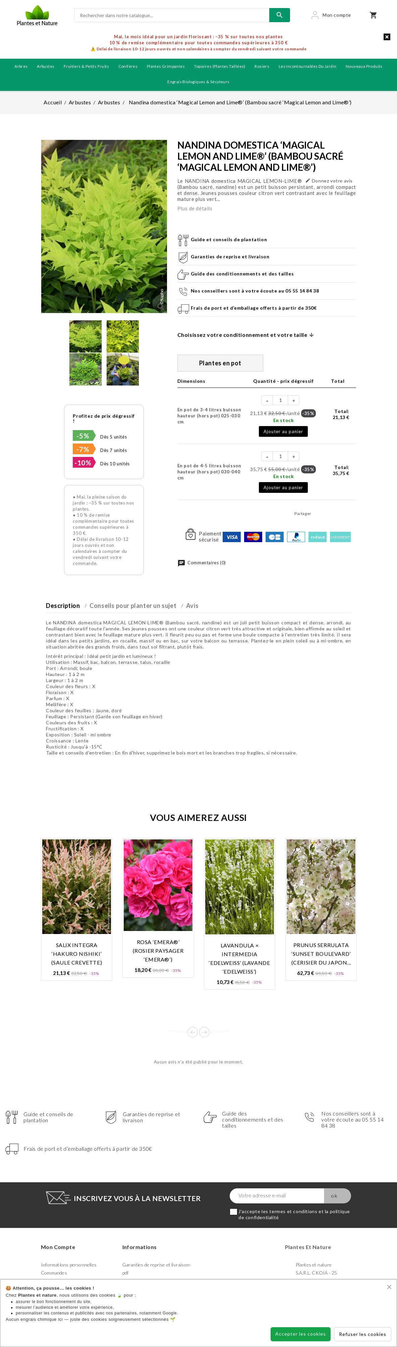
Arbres (20, 66)
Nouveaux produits (364, 66)
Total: (341, 414)
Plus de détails (195, 208)
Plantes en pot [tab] (220, 363)
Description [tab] (63, 605)
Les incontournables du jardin (308, 66)
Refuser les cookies (362, 1334)
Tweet (333, 513)
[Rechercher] (171, 15)
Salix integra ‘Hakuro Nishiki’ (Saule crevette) (76, 954)
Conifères (128, 66)
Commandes (54, 1273)
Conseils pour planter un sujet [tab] (133, 605)
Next (204, 1032)
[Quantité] (281, 400)
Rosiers (261, 66)
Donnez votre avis (329, 181)
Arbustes (45, 66)
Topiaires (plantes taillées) (219, 66)
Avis (192, 605)
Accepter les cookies (300, 1334)
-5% (82, 436)
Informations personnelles (69, 1264)
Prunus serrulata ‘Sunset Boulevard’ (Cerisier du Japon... (321, 954)
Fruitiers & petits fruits (86, 66)
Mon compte (58, 1247)
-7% (82, 449)
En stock (283, 420)
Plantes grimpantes (166, 66)
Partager (318, 513)
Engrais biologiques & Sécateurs (198, 81)
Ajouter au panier (283, 431)
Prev (192, 1032)
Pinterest (348, 513)
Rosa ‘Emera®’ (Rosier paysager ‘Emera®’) (158, 951)
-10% (82, 463)
